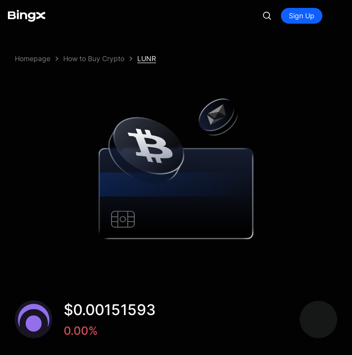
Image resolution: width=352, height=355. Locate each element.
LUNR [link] (146, 58)
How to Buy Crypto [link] (93, 58)
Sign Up (301, 15)
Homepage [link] (32, 58)
